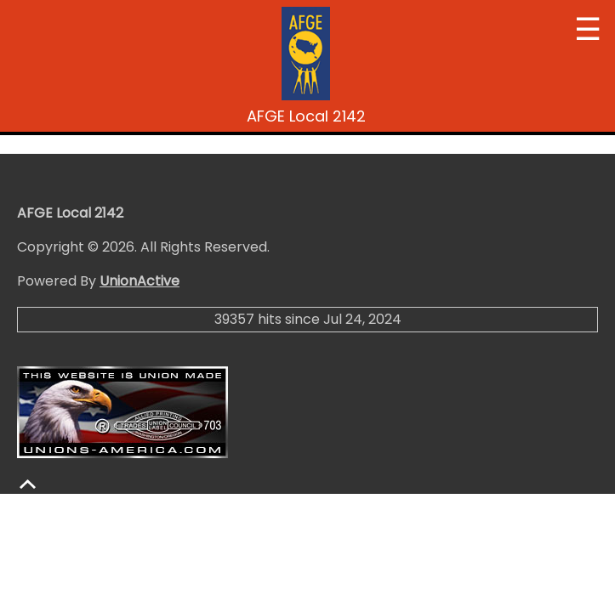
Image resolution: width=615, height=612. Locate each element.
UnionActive (139, 281)
